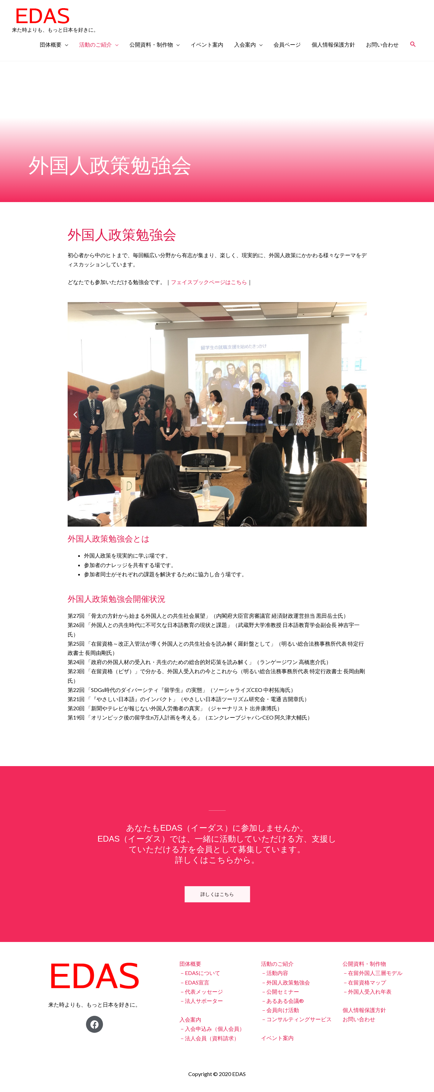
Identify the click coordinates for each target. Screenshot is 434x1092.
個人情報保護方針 (333, 44)
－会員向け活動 (280, 1010)
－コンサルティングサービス (296, 1019)
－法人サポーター (201, 1000)
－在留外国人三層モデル (372, 973)
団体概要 (51, 44)
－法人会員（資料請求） (209, 1038)
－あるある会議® (282, 1000)
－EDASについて (199, 973)
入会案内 (245, 44)
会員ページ (287, 44)
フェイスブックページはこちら (209, 282)
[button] (75, 414)
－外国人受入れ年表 (367, 991)
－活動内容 (274, 973)
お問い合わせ (382, 44)
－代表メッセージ (201, 991)
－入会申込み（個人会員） (212, 1028)
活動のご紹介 (95, 44)
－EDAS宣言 (194, 982)
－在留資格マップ (364, 982)
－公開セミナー (280, 991)
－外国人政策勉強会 (285, 982)
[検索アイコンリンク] (413, 44)
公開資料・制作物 (151, 44)
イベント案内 (207, 44)
